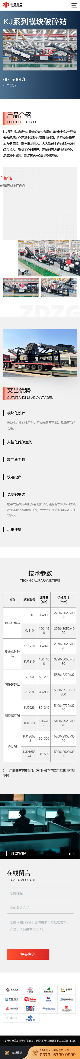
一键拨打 (56, 1052)
